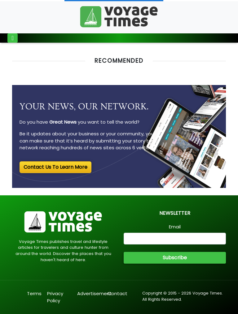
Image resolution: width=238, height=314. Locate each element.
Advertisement (94, 293)
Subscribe (175, 257)
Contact (117, 293)
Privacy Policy (55, 297)
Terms (34, 293)
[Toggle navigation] (12, 38)
